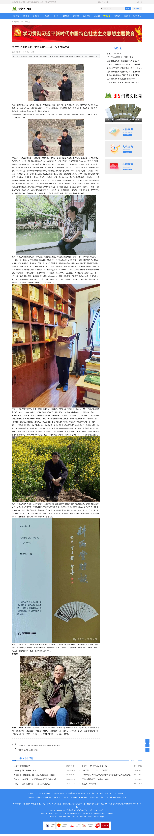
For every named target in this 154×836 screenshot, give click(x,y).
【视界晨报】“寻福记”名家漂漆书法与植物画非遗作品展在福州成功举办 (41, 746)
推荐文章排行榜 (28, 759)
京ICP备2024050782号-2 (57, 812)
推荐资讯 (119, 50)
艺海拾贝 (28, 24)
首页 (22, 24)
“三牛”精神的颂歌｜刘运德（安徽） (30, 750)
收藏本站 (139, 2)
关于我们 (110, 815)
